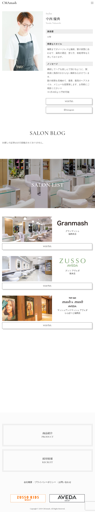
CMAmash (9, 3)
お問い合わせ (64, 482)
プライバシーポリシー (45, 482)
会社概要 (28, 482)
